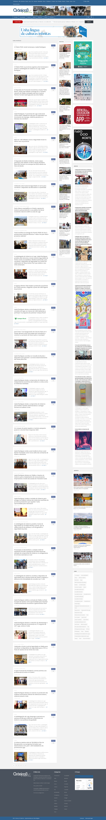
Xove (74, 1)
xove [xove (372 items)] (80, 638)
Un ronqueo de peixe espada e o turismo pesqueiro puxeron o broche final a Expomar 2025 (30, 429)
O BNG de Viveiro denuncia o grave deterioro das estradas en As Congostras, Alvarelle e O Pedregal (64, 197)
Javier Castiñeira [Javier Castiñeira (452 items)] (78, 619)
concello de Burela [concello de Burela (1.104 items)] (78, 591)
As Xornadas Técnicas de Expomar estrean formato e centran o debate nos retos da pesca (65, 178)
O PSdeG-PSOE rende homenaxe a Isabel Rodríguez (30, 47)
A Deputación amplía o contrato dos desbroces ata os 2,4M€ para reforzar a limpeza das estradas (64, 109)
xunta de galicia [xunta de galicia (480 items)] (86, 638)
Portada (16, 17)
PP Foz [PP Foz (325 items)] (87, 629)
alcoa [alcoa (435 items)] (76, 577)
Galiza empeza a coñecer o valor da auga (41, 783)
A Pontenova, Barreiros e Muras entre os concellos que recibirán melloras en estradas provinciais (64, 55)
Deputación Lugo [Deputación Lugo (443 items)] (78, 612)
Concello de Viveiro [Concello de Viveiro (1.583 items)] (79, 598)
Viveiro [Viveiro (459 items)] (76, 638)
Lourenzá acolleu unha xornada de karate (82, 564)
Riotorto (63, 1)
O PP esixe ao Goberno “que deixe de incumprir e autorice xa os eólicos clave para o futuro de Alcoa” (64, 252)
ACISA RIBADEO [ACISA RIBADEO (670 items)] (84, 575)
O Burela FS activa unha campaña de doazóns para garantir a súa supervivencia (82, 546)
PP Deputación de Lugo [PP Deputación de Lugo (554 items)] (80, 629)
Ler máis (46, 58)
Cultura (45, 17)
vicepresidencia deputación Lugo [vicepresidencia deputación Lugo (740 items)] (82, 636)
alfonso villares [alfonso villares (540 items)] (82, 577)
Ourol (57, 1)
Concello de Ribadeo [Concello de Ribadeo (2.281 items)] (79, 596)
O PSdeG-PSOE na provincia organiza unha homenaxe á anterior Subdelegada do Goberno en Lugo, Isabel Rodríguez (31, 68)
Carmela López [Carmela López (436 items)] (82, 584)
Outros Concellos (16, 4)
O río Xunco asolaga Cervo (38, 792)
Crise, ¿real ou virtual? (37, 785)
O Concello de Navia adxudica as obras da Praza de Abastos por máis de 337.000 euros (64, 161)
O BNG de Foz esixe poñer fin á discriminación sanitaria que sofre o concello (64, 145)
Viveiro (71, 1)
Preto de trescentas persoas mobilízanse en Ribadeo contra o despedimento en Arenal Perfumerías (81, 21)
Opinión (55, 798)
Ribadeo (59, 1)
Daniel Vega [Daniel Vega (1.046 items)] (77, 603)
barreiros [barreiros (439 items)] (77, 580)
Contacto (52, 17)
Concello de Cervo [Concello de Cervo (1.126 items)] (78, 594)
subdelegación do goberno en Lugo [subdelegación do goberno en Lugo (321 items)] (82, 633)
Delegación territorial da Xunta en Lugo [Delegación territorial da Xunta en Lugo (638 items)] (82, 606)
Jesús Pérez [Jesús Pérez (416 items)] (85, 619)
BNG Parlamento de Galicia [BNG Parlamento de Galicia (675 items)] (80, 582)
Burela (26, 1)
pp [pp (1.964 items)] (88, 626)
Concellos (66, 784)
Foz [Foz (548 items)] (87, 614)
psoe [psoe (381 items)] (82, 631)
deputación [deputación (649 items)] (77, 610)
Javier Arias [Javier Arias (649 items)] (83, 617)
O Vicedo (53, 1)
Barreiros (23, 1)
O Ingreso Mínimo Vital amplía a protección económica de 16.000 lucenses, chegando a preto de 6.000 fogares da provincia (31, 287)
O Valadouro (48, 1)
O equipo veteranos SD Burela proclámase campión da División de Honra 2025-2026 (82, 528)
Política (29, 17)
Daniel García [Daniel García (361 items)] (87, 601)
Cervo (30, 1)
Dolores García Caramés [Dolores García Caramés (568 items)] (80, 614)
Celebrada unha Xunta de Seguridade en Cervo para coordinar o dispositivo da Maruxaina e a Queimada (30, 186)
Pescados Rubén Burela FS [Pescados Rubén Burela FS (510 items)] (80, 626)
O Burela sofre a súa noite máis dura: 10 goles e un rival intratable (83, 507)
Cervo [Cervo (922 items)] (84, 587)
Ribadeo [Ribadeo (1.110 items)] (87, 631)
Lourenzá (35, 1)
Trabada (67, 1)
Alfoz (20, 1)
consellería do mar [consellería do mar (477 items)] (79, 601)
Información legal (89, 818)
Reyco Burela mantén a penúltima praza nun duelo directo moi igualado (83, 488)
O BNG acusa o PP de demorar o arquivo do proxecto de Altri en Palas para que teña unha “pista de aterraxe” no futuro (65, 73)
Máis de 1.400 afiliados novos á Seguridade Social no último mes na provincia (30, 140)
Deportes (40, 17)
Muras (44, 1)
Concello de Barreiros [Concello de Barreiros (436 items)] (79, 589)
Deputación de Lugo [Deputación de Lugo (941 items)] (85, 610)
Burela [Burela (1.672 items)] (76, 584)
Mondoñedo (40, 1)
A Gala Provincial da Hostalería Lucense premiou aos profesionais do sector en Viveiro (30, 671)
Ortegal (65, 798)
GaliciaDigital (36, 818)
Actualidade (22, 17)
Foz (32, 1)
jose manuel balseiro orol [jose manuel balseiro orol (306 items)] (80, 622)
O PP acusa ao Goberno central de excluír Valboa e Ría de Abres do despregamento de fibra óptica (65, 128)
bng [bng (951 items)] (81, 580)
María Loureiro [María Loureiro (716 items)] (84, 624)
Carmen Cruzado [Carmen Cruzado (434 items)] (78, 587)
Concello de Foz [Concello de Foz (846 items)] (87, 594)
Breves (34, 17)
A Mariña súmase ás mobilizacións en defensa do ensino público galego (63, 215)
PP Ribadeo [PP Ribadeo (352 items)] (77, 631)
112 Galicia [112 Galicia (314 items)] (77, 575)
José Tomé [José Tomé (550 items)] (77, 624)
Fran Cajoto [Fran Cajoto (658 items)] (77, 617)
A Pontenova (15, 1)
